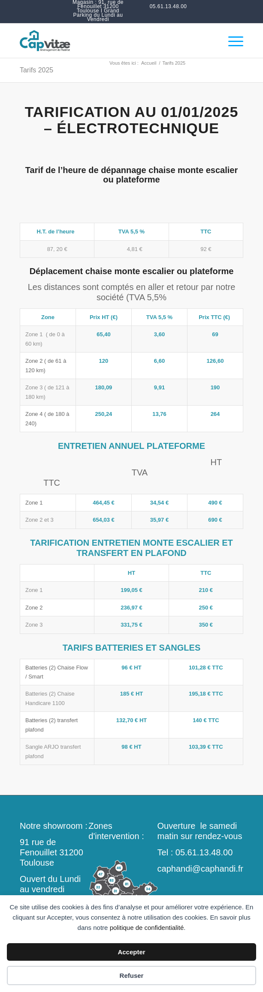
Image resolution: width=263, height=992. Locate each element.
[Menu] (231, 41)
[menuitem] (98, 10)
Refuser (132, 975)
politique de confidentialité (147, 927)
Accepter (131, 952)
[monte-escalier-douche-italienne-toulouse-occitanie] (109, 41)
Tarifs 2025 (36, 70)
